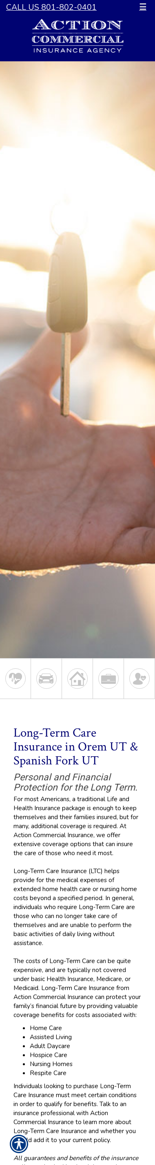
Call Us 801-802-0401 (51, 7)
